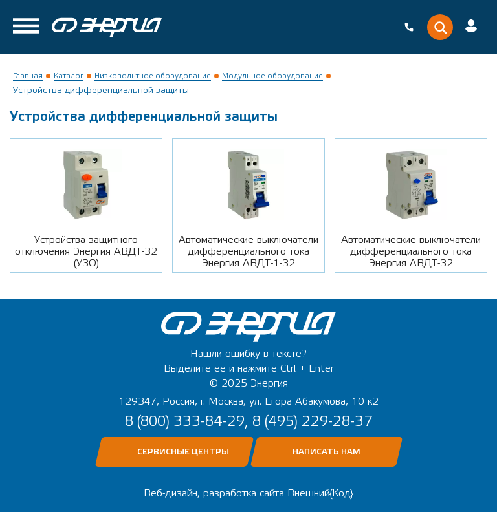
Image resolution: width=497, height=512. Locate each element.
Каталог (68, 75)
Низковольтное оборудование (152, 75)
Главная (28, 75)
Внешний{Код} (320, 493)
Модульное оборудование (272, 75)
